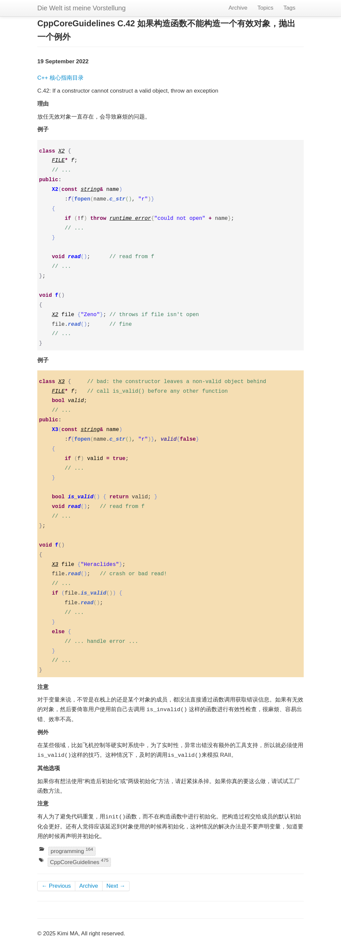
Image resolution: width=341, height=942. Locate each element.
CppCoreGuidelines (79, 862)
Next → (116, 886)
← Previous (56, 886)
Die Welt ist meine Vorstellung (81, 8)
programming (72, 850)
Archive (237, 8)
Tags (289, 8)
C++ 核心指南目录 (60, 78)
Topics (265, 8)
